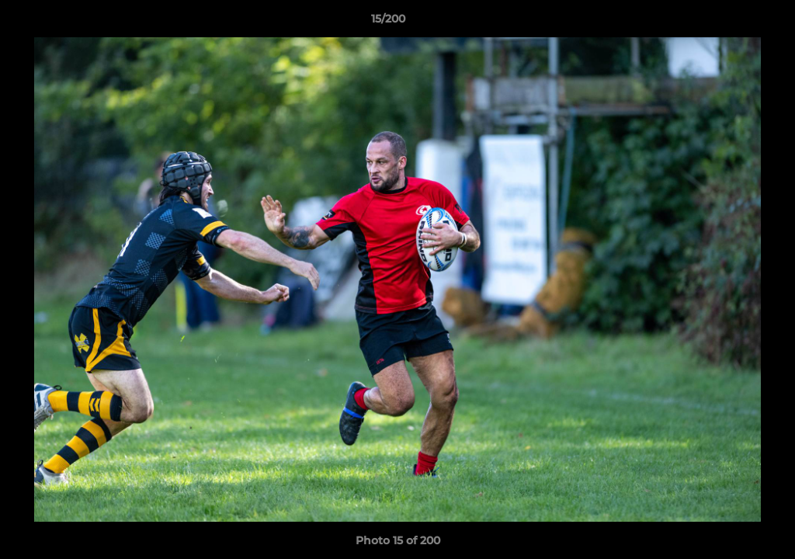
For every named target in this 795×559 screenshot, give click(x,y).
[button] (729, 23)
